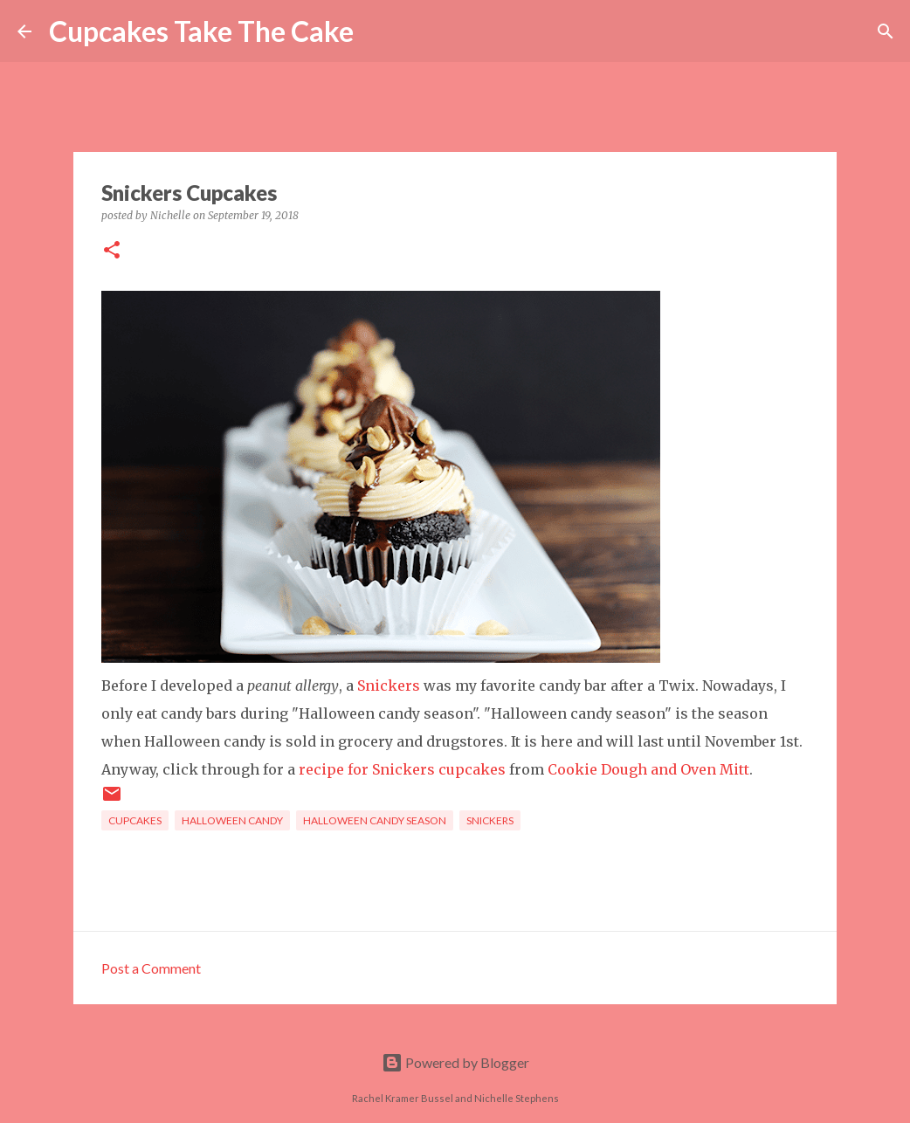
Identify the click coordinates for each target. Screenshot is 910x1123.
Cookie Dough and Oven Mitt (648, 769)
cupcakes (135, 820)
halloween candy (232, 820)
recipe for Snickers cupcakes (402, 769)
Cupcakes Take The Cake (201, 31)
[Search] (378, 31)
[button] (111, 251)
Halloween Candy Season (374, 820)
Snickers (388, 685)
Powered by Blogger (455, 1062)
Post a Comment (151, 968)
